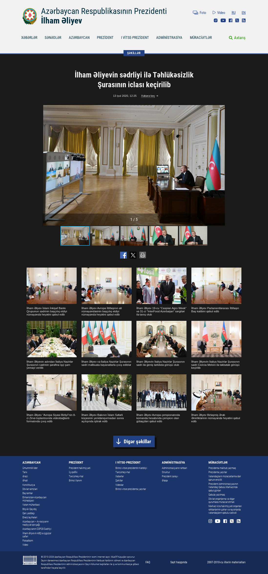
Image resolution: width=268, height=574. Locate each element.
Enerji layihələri (29, 517)
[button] (221, 165)
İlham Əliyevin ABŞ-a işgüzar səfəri (36, 534)
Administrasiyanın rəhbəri (174, 468)
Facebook (230, 20)
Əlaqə (165, 480)
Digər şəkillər (137, 441)
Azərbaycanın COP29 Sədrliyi (36, 529)
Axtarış (240, 37)
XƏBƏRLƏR (29, 37)
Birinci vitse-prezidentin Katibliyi (131, 468)
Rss (244, 20)
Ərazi (25, 476)
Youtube (223, 20)
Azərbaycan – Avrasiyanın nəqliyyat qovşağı (35, 523)
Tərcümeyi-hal (76, 476)
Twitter (237, 20)
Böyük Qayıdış (29, 509)
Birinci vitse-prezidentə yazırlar (130, 489)
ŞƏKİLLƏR (134, 53)
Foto (203, 13)
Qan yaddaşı (28, 513)
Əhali (25, 480)
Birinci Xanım (75, 480)
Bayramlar (27, 493)
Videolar (119, 485)
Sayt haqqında (178, 562)
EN (244, 13)
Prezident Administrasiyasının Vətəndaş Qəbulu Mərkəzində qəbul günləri (223, 487)
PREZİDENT (105, 37)
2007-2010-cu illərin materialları (226, 562)
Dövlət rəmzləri (29, 489)
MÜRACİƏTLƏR (201, 37)
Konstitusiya (28, 485)
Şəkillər (119, 480)
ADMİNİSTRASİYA (169, 37)
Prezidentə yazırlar (217, 472)
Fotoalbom (27, 540)
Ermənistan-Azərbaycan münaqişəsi (34, 499)
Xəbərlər (119, 476)
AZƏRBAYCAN (79, 37)
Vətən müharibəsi (31, 504)
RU (234, 13)
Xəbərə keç (148, 95)
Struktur (166, 472)
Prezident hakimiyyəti (79, 468)
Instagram (215, 20)
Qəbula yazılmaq (216, 494)
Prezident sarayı (170, 476)
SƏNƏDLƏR (53, 37)
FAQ (147, 562)
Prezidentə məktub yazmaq (222, 468)
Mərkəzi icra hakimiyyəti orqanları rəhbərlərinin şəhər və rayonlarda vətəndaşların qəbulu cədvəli (225, 509)
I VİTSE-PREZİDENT (135, 37)
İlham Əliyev (61, 20)
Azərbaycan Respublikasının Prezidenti (104, 11)
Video (221, 13)
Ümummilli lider (30, 468)
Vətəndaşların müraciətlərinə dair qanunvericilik (224, 478)
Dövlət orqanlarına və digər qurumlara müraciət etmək (221, 500)
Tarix (24, 472)
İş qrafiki (73, 472)
